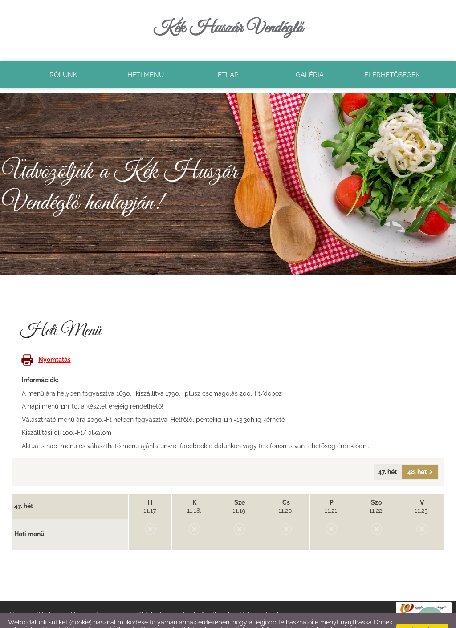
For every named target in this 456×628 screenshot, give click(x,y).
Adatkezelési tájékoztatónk (47, 618)
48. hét (419, 454)
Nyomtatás (45, 341)
